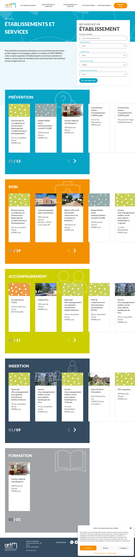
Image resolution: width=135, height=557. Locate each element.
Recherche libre (86, 34)
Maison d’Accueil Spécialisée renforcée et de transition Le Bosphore (71, 215)
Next (74, 161)
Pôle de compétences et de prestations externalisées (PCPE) (98, 305)
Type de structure (86, 61)
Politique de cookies (100, 553)
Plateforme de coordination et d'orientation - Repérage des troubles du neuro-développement (18, 128)
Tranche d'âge (84, 42)
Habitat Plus (43, 300)
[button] (131, 528)
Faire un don (120, 5)
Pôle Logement (124, 389)
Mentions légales (112, 553)
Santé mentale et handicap (48, 5)
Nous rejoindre (88, 5)
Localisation (84, 51)
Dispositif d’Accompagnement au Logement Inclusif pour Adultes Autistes (73, 305)
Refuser (106, 548)
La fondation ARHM (27, 5)
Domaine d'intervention (88, 70)
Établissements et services (70, 5)
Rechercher (88, 80)
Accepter (88, 548)
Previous (68, 161)
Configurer (123, 548)
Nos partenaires (104, 5)
